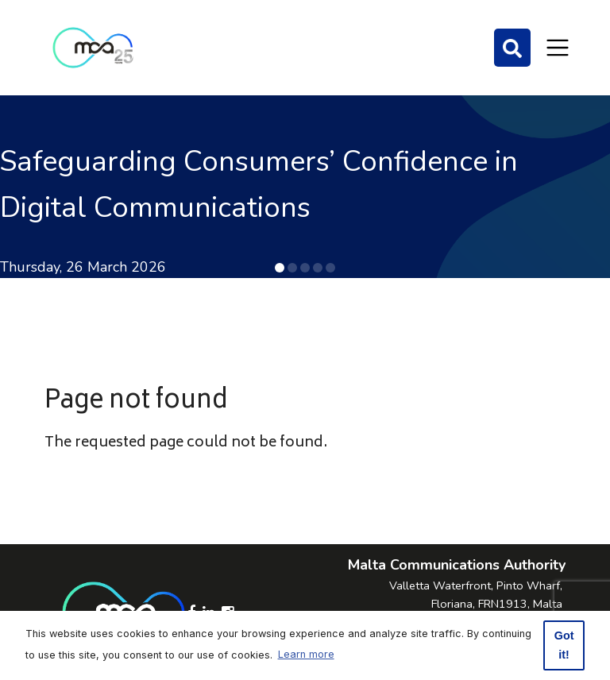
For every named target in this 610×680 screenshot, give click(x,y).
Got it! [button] (564, 645)
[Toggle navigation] (557, 47)
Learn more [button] (306, 654)
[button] (279, 267)
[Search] (512, 48)
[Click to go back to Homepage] (93, 48)
